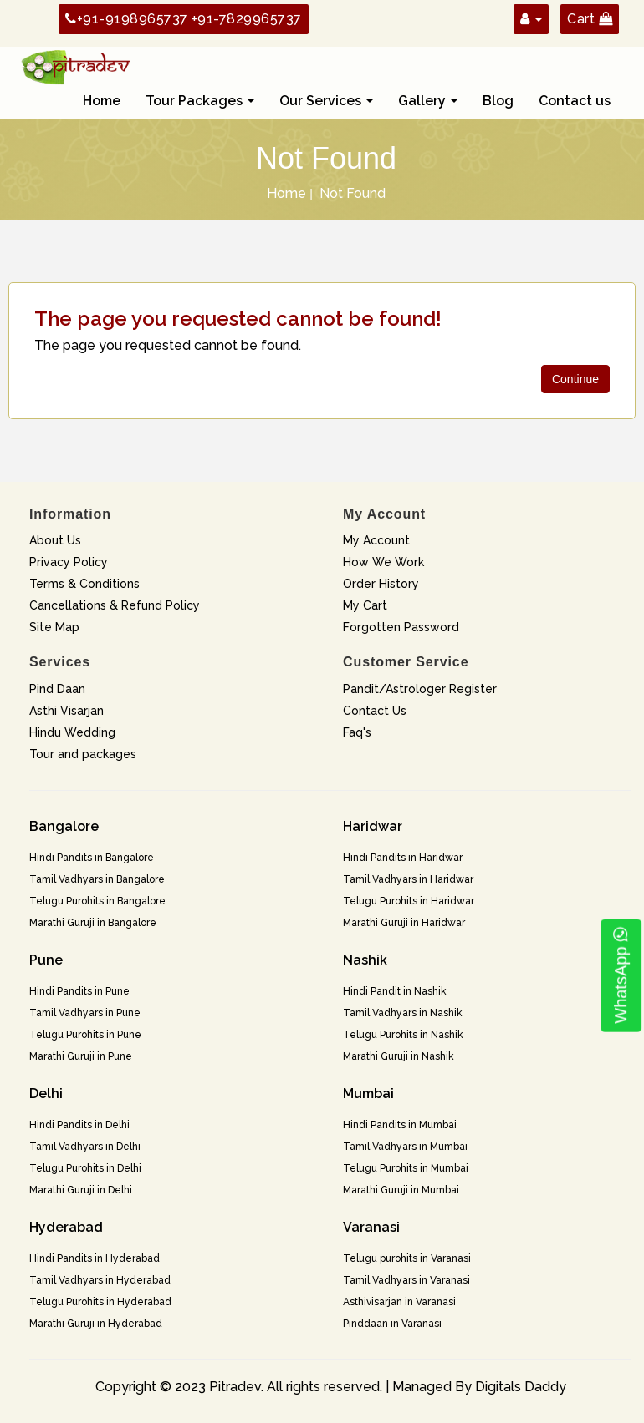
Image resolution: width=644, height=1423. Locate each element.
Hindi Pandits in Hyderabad (94, 1258)
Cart (589, 19)
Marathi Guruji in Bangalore (92, 923)
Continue (575, 379)
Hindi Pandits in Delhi (79, 1125)
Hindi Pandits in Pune (79, 991)
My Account (376, 540)
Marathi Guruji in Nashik (398, 1056)
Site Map (54, 627)
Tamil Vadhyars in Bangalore (97, 879)
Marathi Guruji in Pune (80, 1056)
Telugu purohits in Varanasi (407, 1258)
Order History (381, 583)
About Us (55, 540)
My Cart (365, 605)
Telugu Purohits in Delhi (85, 1168)
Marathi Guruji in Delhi (80, 1190)
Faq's (357, 732)
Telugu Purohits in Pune (85, 1035)
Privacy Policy (68, 562)
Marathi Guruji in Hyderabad (95, 1323)
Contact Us (374, 710)
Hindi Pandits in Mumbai (400, 1125)
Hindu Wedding (72, 732)
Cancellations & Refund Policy (114, 605)
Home (101, 101)
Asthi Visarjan (66, 710)
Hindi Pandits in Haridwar (403, 857)
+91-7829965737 (247, 19)
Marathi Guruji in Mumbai (401, 1190)
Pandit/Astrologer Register (420, 689)
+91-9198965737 (126, 19)
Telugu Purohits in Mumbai (405, 1168)
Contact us (575, 101)
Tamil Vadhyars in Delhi (85, 1146)
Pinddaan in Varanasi (392, 1323)
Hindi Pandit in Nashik (395, 991)
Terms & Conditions (84, 583)
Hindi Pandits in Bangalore (91, 857)
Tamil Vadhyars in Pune (85, 1013)
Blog (498, 101)
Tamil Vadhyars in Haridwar (408, 879)
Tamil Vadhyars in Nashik (403, 1013)
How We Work (383, 562)
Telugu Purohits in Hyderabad (100, 1302)
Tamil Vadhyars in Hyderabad (100, 1280)
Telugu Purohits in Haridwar (408, 901)
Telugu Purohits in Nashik (403, 1035)
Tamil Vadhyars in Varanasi (406, 1280)
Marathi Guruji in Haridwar (404, 923)
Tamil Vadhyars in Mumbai (405, 1146)
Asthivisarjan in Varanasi (399, 1302)
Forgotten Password (401, 627)
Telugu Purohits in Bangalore (97, 901)
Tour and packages (82, 754)
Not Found (352, 193)
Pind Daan (57, 689)
